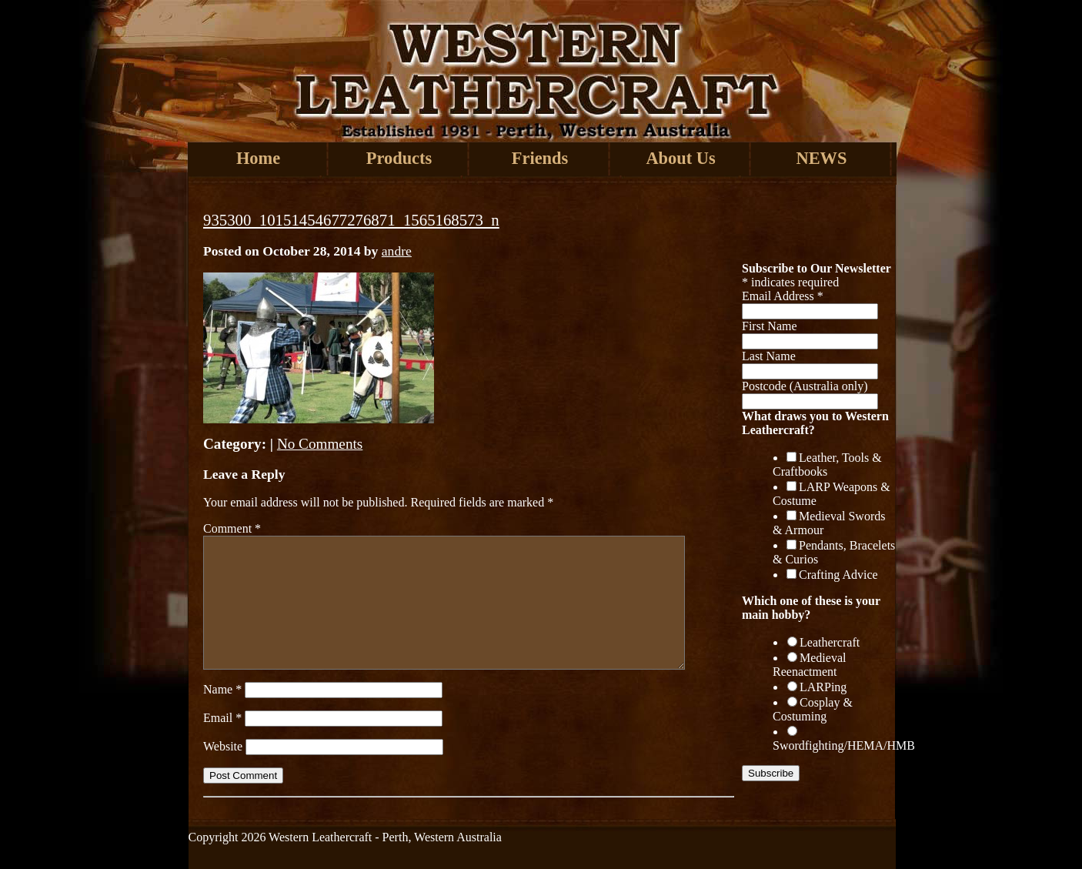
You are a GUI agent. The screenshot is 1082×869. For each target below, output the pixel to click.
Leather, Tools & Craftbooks (827, 464)
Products (399, 158)
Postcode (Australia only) (805, 386)
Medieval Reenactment (809, 664)
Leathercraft (830, 642)
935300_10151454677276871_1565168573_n (351, 220)
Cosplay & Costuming (813, 709)
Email (222, 717)
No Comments (319, 444)
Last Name (769, 356)
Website (222, 746)
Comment (232, 528)
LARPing (823, 687)
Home (258, 158)
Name (222, 689)
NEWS (821, 158)
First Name (769, 326)
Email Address (782, 295)
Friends (540, 158)
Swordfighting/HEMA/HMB (844, 745)
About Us (680, 158)
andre (397, 251)
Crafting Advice (838, 574)
